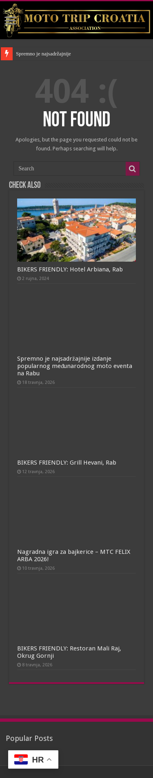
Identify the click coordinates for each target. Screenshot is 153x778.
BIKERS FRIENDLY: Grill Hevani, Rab (66, 462)
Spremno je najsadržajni (41, 54)
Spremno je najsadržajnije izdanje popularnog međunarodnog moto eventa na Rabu (75, 366)
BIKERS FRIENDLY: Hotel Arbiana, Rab (70, 269)
